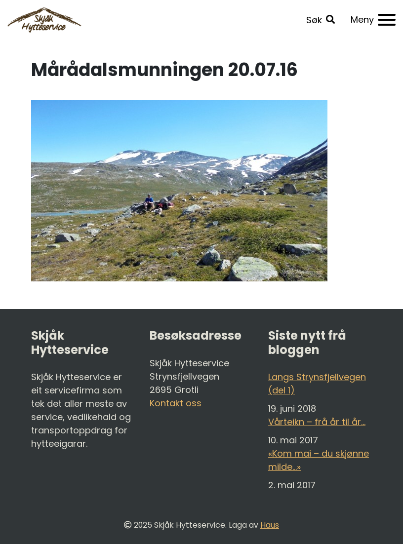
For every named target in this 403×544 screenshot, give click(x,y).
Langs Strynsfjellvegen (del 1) (317, 383)
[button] (320, 20)
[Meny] (373, 20)
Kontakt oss (176, 403)
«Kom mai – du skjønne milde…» (318, 460)
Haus (269, 525)
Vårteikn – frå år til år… (316, 422)
